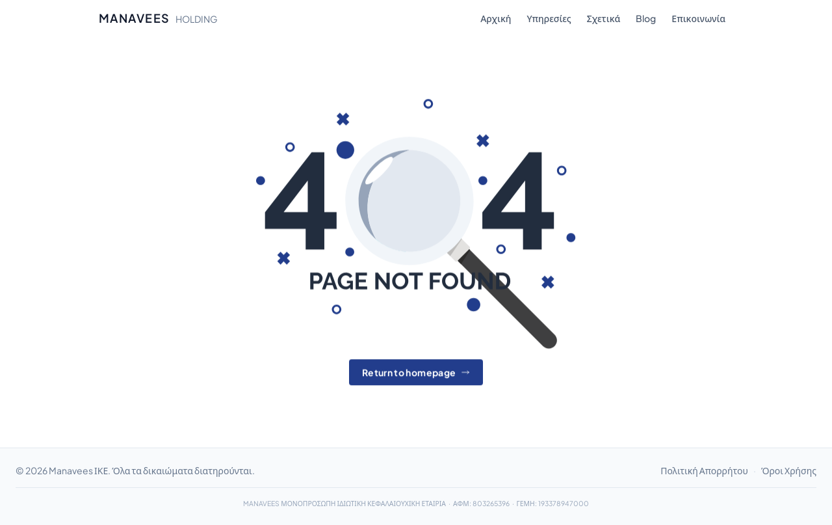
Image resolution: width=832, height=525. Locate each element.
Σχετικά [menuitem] (604, 18)
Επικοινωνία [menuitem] (698, 18)
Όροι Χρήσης (788, 470)
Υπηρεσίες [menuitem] (548, 18)
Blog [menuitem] (646, 18)
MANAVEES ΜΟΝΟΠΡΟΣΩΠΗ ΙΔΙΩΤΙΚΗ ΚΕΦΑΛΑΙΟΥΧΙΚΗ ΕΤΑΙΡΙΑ (344, 503)
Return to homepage (416, 373)
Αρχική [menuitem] (495, 18)
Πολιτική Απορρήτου (704, 470)
